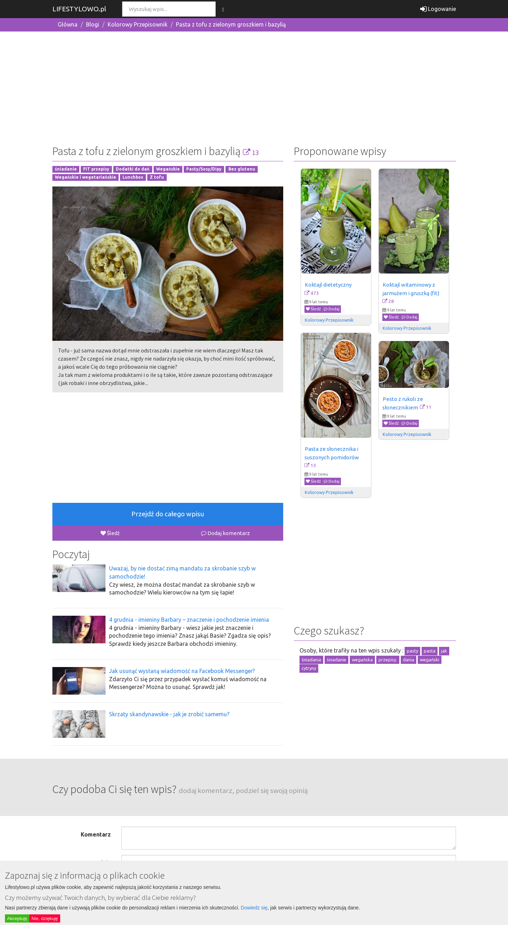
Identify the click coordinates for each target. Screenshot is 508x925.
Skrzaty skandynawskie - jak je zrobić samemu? (169, 714)
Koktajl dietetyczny (328, 285)
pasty (412, 650)
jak (444, 650)
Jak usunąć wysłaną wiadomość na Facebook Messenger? (182, 671)
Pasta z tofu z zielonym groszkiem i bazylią (231, 24)
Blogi (92, 24)
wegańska (362, 659)
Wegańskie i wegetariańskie (85, 177)
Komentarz (96, 834)
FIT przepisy (96, 169)
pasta (429, 650)
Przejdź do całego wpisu (167, 514)
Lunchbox (132, 177)
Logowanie (438, 9)
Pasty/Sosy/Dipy (204, 169)
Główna (68, 24)
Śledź (110, 533)
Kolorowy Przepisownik (137, 24)
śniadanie (66, 169)
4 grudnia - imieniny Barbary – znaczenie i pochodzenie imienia (189, 619)
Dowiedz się (254, 907)
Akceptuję (17, 918)
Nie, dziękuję (45, 918)
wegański (429, 659)
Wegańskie (168, 169)
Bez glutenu (241, 169)
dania (408, 659)
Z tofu (157, 177)
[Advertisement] (254, 86)
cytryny (309, 668)
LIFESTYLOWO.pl (79, 9)
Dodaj (331, 309)
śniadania (311, 659)
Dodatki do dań (132, 169)
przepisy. (387, 659)
